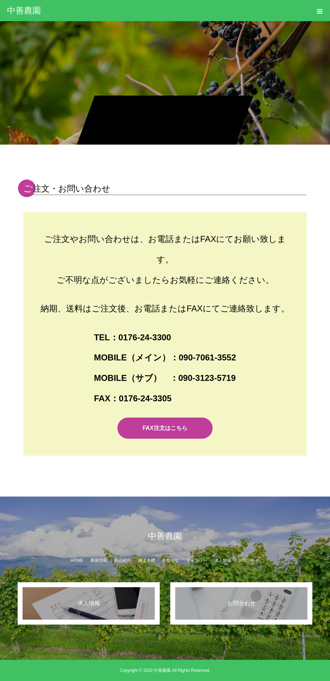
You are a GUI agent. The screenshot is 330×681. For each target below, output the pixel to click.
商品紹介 (122, 560)
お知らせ (170, 560)
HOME (77, 560)
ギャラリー (196, 560)
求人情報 (222, 560)
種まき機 (146, 560)
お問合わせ (248, 560)
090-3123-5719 (207, 378)
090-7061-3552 (207, 357)
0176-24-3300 (144, 337)
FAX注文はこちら (164, 428)
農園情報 (98, 560)
